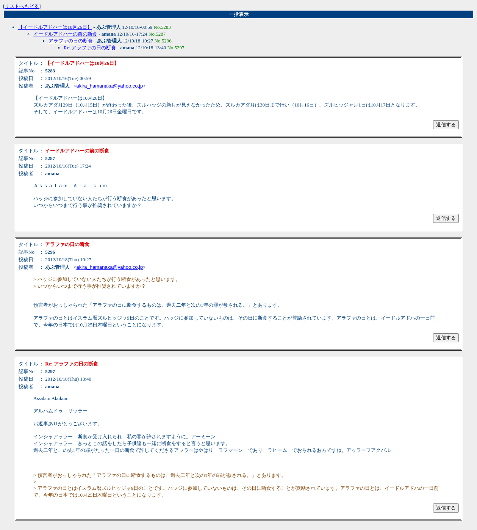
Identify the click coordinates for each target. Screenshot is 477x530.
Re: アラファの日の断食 (90, 47)
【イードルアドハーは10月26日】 (55, 27)
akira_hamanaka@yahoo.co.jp (109, 86)
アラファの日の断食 (70, 41)
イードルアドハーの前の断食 (65, 34)
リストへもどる (22, 6)
